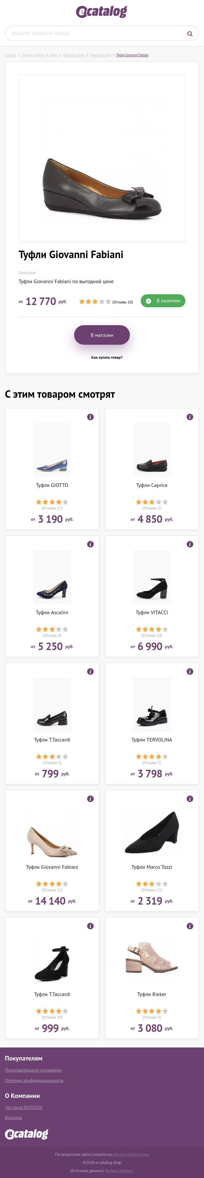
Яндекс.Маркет (119, 1170)
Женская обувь (73, 55)
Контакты (13, 1117)
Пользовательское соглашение (33, 1070)
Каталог (10, 55)
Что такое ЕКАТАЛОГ (24, 1107)
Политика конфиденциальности (34, 1080)
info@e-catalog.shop (131, 1154)
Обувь (53, 55)
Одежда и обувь (32, 55)
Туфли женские (100, 55)
